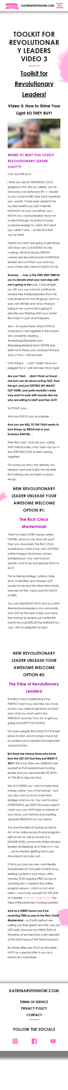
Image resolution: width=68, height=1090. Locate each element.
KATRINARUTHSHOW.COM (37, 5)
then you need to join (37, 897)
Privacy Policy (34, 1008)
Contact (34, 1015)
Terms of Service (34, 1002)
